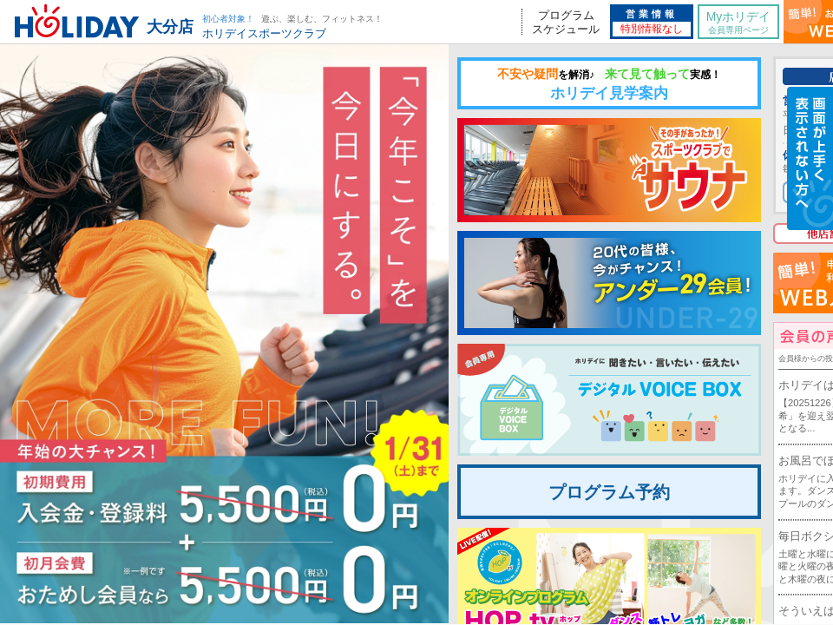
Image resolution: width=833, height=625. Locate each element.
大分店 (170, 27)
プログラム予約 (609, 492)
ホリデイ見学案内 (609, 84)
